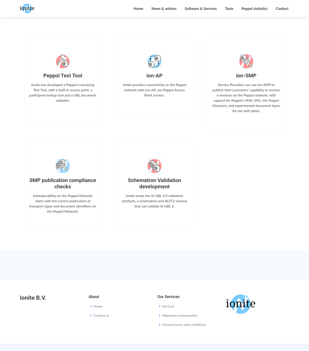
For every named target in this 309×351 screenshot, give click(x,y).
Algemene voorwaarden (179, 315)
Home (138, 8)
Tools (229, 8)
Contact (282, 8)
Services (168, 306)
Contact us (101, 315)
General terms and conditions (184, 324)
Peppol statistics (254, 8)
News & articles (164, 8)
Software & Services (201, 8)
